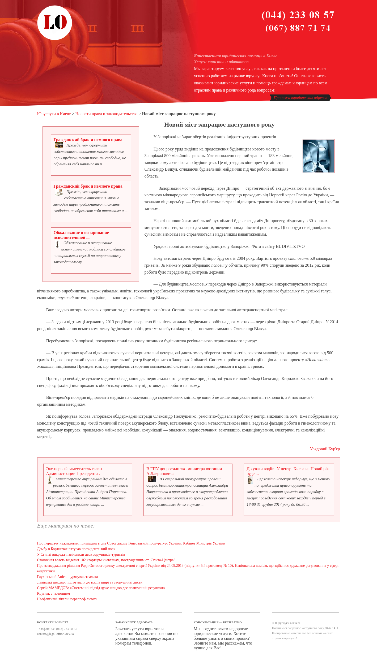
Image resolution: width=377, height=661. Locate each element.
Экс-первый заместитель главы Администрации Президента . (74, 471)
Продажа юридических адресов (300, 98)
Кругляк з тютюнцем (53, 593)
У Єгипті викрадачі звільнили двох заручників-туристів (81, 554)
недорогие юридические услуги (221, 631)
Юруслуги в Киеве (54, 113)
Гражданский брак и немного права (88, 139)
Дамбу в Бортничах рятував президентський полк (76, 549)
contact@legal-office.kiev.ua (55, 634)
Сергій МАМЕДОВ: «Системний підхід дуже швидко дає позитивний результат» (101, 588)
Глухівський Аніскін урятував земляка (67, 577)
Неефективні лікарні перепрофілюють (67, 599)
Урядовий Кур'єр (325, 449)
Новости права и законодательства (106, 113)
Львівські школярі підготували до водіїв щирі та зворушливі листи (89, 582)
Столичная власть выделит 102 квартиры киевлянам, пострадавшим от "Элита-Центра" (106, 560)
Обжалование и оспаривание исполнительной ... (81, 235)
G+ (336, 628)
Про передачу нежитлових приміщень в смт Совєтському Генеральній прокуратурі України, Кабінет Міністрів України (131, 543)
